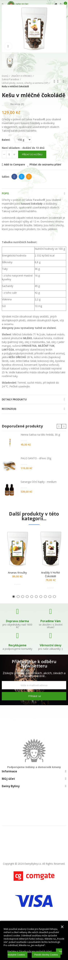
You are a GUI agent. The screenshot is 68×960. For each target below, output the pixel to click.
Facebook (14, 177)
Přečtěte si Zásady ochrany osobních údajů (29, 951)
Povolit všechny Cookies (46, 954)
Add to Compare (14, 164)
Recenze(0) (9, 408)
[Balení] (23, 140)
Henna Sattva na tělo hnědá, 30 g (40, 434)
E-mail (29, 177)
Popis (5, 193)
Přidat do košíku (32, 154)
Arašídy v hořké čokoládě (50, 574)
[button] (59, 426)
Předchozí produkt (54, 81)
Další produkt (63, 81)
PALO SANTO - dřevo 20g (36, 458)
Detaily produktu (14, 399)
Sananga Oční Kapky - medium (39, 481)
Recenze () (17, 104)
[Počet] (9, 154)
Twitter (21, 177)
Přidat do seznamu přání (45, 164)
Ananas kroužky (17, 572)
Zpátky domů (59, 81)
